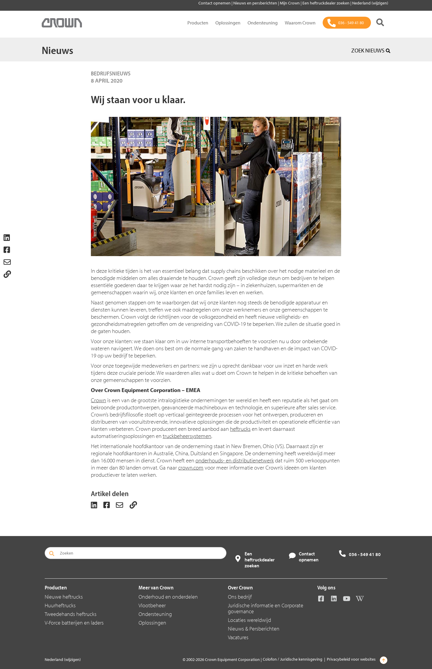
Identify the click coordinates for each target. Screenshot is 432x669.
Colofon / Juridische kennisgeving (292, 659)
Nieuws (57, 50)
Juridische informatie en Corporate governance (265, 608)
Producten (197, 23)
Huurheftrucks (60, 605)
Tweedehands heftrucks (71, 614)
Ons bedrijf (240, 596)
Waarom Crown (300, 23)
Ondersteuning (263, 23)
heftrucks (240, 428)
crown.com (190, 467)
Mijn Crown (290, 3)
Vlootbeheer (152, 605)
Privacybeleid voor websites (351, 659)
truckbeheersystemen (187, 435)
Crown (98, 400)
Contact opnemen (214, 3)
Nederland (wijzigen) (370, 3)
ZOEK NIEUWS (370, 50)
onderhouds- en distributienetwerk (234, 460)
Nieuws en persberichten (255, 3)
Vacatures (238, 637)
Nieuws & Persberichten (253, 628)
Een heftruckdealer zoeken (326, 3)
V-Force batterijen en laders (74, 622)
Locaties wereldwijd (249, 620)
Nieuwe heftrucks (64, 596)
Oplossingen (227, 23)
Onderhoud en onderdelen (168, 596)
